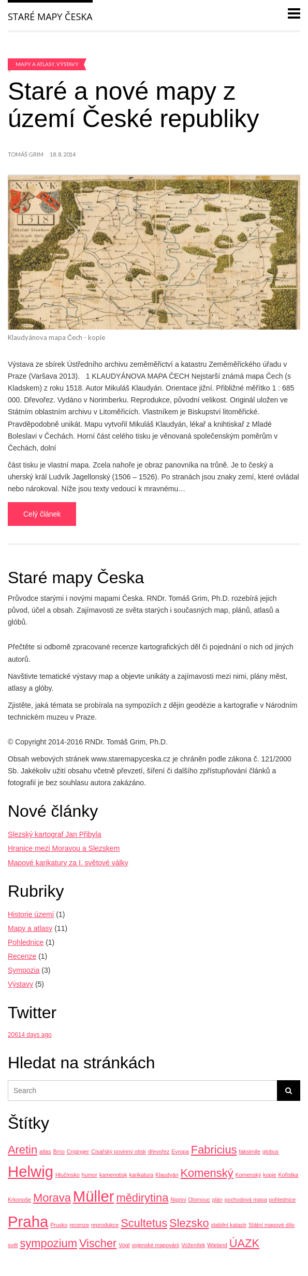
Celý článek (42, 514)
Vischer (98, 1243)
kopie (269, 1175)
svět (13, 1245)
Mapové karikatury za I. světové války (68, 863)
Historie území (31, 914)
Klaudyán (166, 1175)
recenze (79, 1225)
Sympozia (23, 970)
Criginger (78, 1151)
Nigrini (178, 1199)
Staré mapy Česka (50, 16)
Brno (59, 1151)
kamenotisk (113, 1175)
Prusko (58, 1225)
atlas (45, 1151)
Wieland (217, 1245)
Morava (52, 1197)
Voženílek (193, 1245)
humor (89, 1175)
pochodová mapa (246, 1199)
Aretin (22, 1149)
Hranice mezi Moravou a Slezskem (64, 848)
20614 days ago (30, 1034)
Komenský (207, 1172)
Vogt (124, 1245)
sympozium (48, 1243)
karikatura (141, 1175)
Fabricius (214, 1149)
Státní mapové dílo (271, 1225)
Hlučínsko (67, 1175)
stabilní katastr (228, 1225)
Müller (93, 1196)
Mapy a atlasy (35, 64)
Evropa (180, 1151)
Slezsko (189, 1223)
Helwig (30, 1171)
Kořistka (288, 1175)
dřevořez (158, 1151)
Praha (28, 1221)
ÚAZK (244, 1243)
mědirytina (142, 1197)
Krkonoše (19, 1199)
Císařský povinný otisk (118, 1151)
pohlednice (282, 1199)
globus (270, 1151)
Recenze (22, 956)
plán (217, 1199)
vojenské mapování (156, 1245)
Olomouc (199, 1199)
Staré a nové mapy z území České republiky (133, 104)
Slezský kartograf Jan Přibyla (54, 834)
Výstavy (67, 64)
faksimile (249, 1151)
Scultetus (144, 1223)
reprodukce (105, 1225)
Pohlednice (25, 942)
